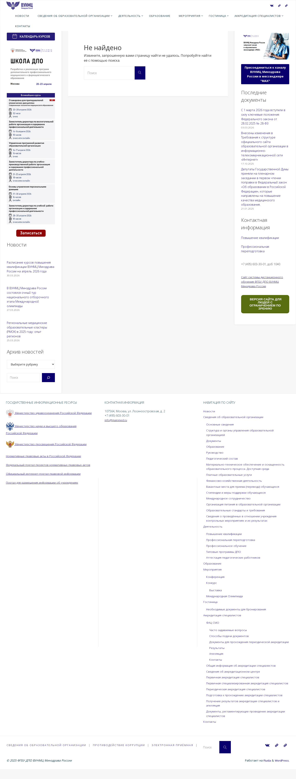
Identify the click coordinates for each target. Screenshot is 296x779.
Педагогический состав (222, 458)
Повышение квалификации (260, 238)
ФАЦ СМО (213, 623)
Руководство (215, 452)
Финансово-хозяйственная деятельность (235, 481)
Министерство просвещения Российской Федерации (48, 449)
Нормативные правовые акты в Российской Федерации (45, 460)
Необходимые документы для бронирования (238, 609)
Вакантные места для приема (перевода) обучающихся (245, 487)
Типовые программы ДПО (224, 552)
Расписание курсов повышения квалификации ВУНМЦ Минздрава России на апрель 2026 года (30, 266)
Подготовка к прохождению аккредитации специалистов (246, 704)
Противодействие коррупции (119, 754)
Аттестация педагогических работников (234, 557)
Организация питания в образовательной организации (245, 504)
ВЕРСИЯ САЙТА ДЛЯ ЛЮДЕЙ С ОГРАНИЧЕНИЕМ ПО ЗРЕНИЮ (265, 303)
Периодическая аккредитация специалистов (237, 698)
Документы (214, 441)
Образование (216, 446)
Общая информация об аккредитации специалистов (243, 670)
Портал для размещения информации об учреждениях (45, 491)
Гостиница (210, 602)
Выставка (215, 590)
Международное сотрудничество (230, 498)
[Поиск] (48, 377)
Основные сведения (220, 424)
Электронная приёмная (173, 754)
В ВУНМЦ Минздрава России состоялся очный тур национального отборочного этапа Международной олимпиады (28, 297)
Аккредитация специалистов (223, 615)
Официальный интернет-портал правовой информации (45, 482)
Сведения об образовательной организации (235, 417)
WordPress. (281, 770)
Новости (209, 411)
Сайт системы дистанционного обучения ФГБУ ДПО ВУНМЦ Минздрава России (263, 281)
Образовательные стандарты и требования (237, 510)
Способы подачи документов (230, 636)
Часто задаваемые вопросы (229, 630)
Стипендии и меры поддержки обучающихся (237, 492)
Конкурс (212, 583)
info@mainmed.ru (117, 420)
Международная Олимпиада (226, 596)
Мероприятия (212, 569)
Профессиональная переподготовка (232, 540)
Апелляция (216, 658)
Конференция (216, 577)
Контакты (216, 664)
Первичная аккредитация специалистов (234, 682)
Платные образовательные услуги (230, 475)
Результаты (217, 652)
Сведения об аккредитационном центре (235, 676)
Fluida (265, 770)
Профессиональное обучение (228, 546)
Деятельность (213, 526)
